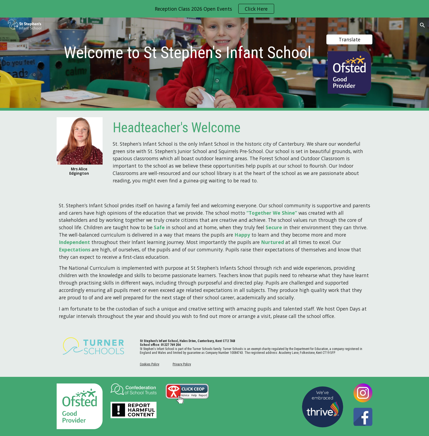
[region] (214, 9)
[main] (187, 51)
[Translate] (349, 39)
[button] (422, 25)
